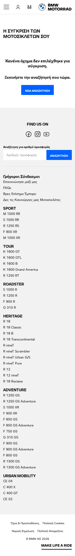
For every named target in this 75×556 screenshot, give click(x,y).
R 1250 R (10, 295)
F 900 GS (10, 443)
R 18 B (8, 333)
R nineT (8, 345)
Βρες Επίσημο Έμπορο (19, 193)
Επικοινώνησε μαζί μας (20, 181)
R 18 (6, 321)
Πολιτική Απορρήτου (50, 531)
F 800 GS (10, 455)
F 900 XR (10, 231)
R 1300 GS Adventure (19, 467)
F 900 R (9, 301)
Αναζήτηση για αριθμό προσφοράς (26, 146)
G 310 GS (10, 437)
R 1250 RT (11, 275)
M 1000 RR (11, 213)
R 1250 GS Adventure (19, 401)
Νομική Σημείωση (23, 531)
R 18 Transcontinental (19, 339)
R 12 (6, 369)
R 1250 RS (11, 225)
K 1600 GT (11, 251)
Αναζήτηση (59, 155)
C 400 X (9, 487)
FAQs (7, 187)
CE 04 (7, 481)
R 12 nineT (11, 375)
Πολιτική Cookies (53, 523)
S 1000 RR (11, 219)
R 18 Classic (12, 327)
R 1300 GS (11, 461)
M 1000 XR (11, 237)
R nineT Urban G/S (16, 357)
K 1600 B (10, 263)
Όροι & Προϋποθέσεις (25, 523)
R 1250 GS (11, 395)
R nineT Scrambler (16, 351)
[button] (6, 7)
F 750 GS (10, 431)
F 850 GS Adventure (18, 425)
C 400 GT (10, 493)
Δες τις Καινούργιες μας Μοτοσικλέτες (32, 199)
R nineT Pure (12, 363)
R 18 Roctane (13, 381)
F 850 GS (10, 419)
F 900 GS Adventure (18, 449)
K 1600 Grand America (20, 269)
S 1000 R (10, 289)
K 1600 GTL (12, 257)
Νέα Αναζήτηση (37, 90)
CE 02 (7, 499)
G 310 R (9, 307)
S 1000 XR (11, 407)
